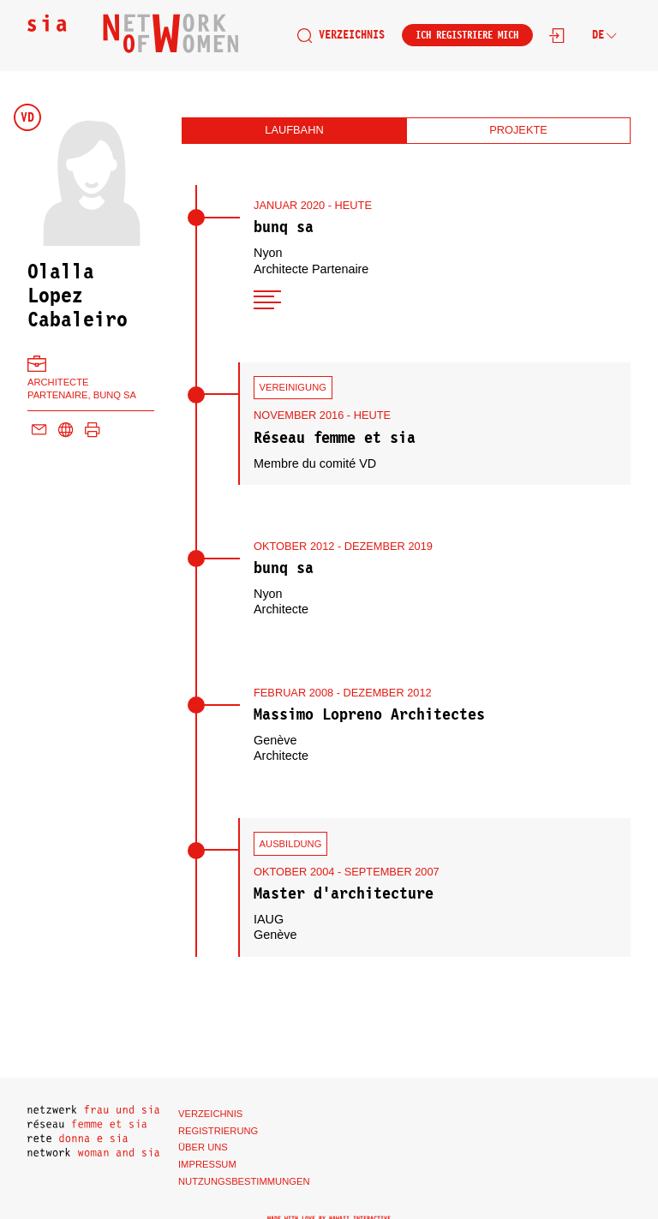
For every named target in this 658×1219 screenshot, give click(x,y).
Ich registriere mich (467, 35)
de (604, 34)
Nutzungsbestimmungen (244, 1181)
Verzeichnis (340, 35)
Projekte (518, 129)
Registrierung (218, 1131)
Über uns (203, 1147)
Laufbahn (294, 129)
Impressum (207, 1164)
